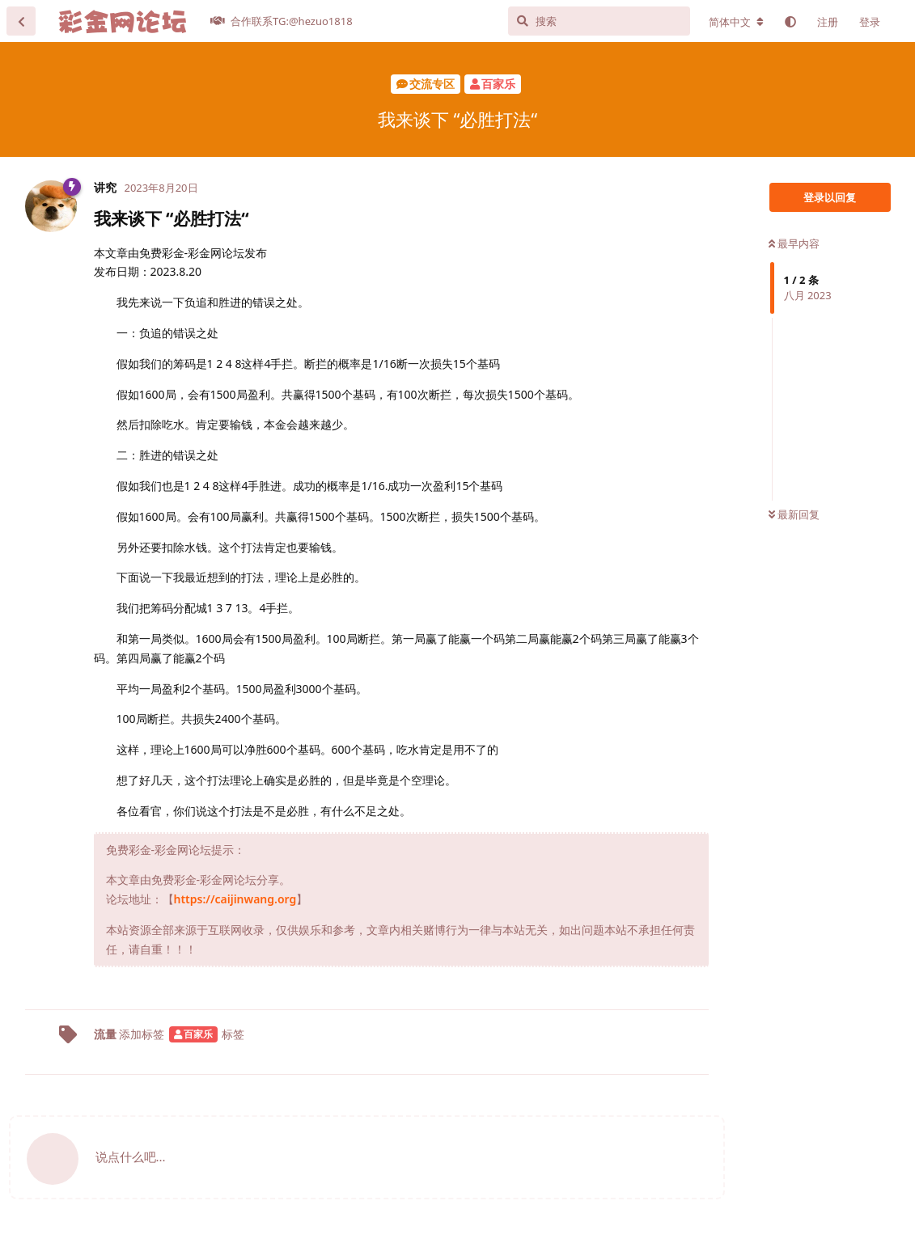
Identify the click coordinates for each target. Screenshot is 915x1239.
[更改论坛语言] (736, 21)
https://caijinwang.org (235, 899)
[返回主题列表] (21, 21)
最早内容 (794, 243)
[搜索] (599, 21)
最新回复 (794, 514)
